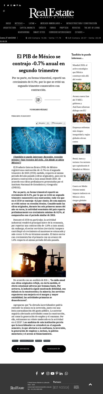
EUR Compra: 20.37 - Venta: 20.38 (83, 33)
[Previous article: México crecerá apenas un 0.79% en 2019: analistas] (23, 344)
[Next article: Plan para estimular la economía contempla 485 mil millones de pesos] (54, 344)
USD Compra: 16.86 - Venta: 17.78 (43, 33)
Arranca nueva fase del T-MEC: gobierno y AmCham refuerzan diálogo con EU (81, 99)
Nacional (38, 336)
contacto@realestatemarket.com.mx (40, 382)
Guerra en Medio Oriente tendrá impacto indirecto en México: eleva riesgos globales (81, 188)
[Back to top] (90, 380)
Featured (47, 336)
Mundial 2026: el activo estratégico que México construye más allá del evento (81, 67)
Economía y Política (26, 336)
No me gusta (58, 118)
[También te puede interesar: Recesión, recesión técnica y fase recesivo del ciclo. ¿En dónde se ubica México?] (37, 155)
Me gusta (42, 118)
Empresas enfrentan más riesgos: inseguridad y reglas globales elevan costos (81, 130)
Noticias (15, 336)
